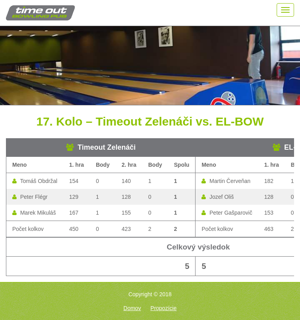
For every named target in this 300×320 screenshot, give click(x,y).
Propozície (163, 308)
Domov (132, 308)
